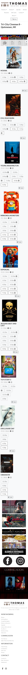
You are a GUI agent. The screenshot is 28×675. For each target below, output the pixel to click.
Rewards (6, 12)
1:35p (4, 226)
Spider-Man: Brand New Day (7, 640)
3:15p (4, 125)
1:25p (4, 336)
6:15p (4, 234)
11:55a (8, 390)
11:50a (5, 172)
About (13, 15)
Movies (11, 9)
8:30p (16, 180)
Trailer (25, 90)
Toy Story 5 (3, 629)
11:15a (4, 332)
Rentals (25, 9)
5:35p (8, 180)
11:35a (4, 481)
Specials (18, 9)
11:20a (4, 222)
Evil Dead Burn (4, 619)
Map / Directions (5, 660)
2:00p (4, 399)
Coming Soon (4, 648)
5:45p (21, 125)
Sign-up (14, 19)
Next (26, 41)
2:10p (4, 77)
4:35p (4, 284)
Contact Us (3, 658)
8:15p (14, 129)
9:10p (4, 293)
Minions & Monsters (5, 623)
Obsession (3, 632)
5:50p (4, 345)
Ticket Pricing (4, 646)
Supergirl (3, 625)
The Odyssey (4, 638)
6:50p (4, 490)
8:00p (4, 349)
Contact (21, 12)
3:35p (4, 340)
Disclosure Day (4, 630)
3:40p (4, 439)
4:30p (4, 485)
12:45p (4, 435)
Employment (4, 662)
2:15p (4, 280)
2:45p (5, 176)
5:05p (21, 77)
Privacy (2, 652)
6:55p (4, 289)
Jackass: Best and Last (6, 627)
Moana (2, 617)
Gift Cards (13, 12)
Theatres (3, 9)
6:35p (4, 443)
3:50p (4, 230)
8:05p (14, 81)
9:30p (4, 447)
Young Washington (5, 621)
